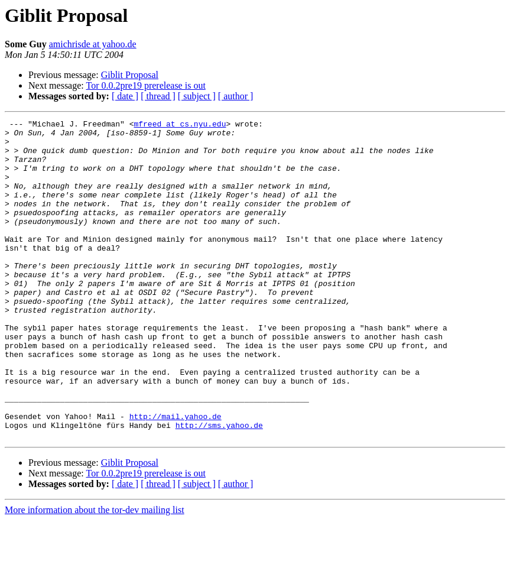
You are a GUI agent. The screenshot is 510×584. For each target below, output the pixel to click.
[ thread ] (158, 96)
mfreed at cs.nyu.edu (180, 125)
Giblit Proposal (129, 75)
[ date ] (125, 96)
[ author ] (236, 96)
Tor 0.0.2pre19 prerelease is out (145, 85)
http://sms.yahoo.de (219, 487)
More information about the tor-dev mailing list (94, 574)
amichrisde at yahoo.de (93, 44)
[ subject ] (197, 96)
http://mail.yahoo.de (175, 476)
